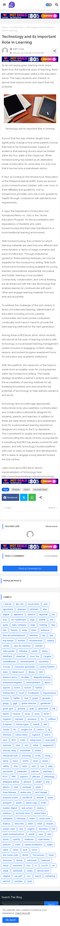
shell (39, 824)
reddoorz (7, 813)
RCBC (44, 803)
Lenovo (40, 729)
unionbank (18, 871)
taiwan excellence (33, 845)
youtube (18, 881)
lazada (6, 729)
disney (31, 672)
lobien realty (21, 735)
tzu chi (44, 865)
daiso (5, 672)
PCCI (5, 777)
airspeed (21, 609)
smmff (31, 834)
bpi (43, 635)
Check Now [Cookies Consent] (21, 913)
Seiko (32, 818)
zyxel (29, 881)
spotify (16, 839)
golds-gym (8, 709)
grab (32, 709)
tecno (34, 850)
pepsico (24, 777)
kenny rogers (22, 724)
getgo (6, 703)
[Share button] (40, 497)
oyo (42, 766)
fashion (38, 688)
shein (30, 824)
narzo (15, 761)
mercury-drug (9, 750)
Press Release (9, 792)
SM (53, 829)
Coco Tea (34, 656)
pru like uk (27, 797)
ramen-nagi (31, 803)
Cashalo (39, 646)
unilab (5, 871)
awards (42, 620)
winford (6, 881)
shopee (49, 824)
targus (50, 845)
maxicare (7, 745)
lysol (5, 740)
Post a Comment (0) (30, 568)
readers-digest (10, 808)
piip (48, 782)
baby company (19, 625)
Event (17, 688)
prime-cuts (25, 792)
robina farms (40, 813)
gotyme (21, 709)
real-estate (27, 808)
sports (6, 839)
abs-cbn (20, 604)
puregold (7, 803)
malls (22, 740)
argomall (43, 614)
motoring (26, 756)
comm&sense (9, 662)
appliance (18, 614)
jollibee (52, 719)
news (26, 489)
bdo (5, 630)
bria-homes (8, 641)
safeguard (7, 818)
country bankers (47, 667)
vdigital (6, 876)
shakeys (6, 824)
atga (32, 620)
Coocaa (6, 667)
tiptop (19, 860)
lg (49, 729)
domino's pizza (10, 677)
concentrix (44, 662)
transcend (31, 860)
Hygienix (7, 719)
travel (5, 865)
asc (53, 614)
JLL (42, 719)
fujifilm (16, 698)
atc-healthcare (18, 620)
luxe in (47, 735)
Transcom (45, 860)
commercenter (27, 662)
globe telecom (29, 703)
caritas (6, 646)
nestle (25, 761)
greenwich (43, 709)
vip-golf (18, 876)
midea (38, 750)
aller (45, 609)
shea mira (19, 824)
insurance (32, 719)
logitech (36, 735)
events (27, 688)
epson (48, 682)
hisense (16, 714)
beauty (14, 630)
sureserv (7, 845)
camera (50, 641)
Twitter (24, 497)
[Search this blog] (23, 904)
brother (21, 641)
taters (16, 850)
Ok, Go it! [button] (11, 920)
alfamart (34, 609)
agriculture (8, 609)
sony (41, 834)
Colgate (47, 656)
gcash (35, 698)
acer (46, 604)
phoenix (27, 782)
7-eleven (7, 604)
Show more (51, 526)
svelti (17, 845)
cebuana (23, 651)
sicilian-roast (9, 829)
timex (51, 855)
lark (45, 724)
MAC (14, 740)
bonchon (34, 635)
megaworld (48, 745)
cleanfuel (20, 656)
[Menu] (4, 4)
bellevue (45, 630)
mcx (26, 745)
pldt (16, 787)
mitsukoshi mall (10, 756)
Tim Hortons (38, 855)
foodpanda (33, 693)
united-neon (43, 871)
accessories (33, 604)
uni (53, 865)
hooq (37, 714)
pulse (50, 797)
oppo (24, 766)
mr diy (38, 756)
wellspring (50, 876)
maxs (18, 745)
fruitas (6, 698)
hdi (53, 709)
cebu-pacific (9, 651)
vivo (29, 876)
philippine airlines (11, 782)
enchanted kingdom (12, 682)
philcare (36, 777)
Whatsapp (32, 497)
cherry (45, 651)
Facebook (12, 497)
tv (36, 865)
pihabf (39, 782)
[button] (49, 4)
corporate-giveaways (24, 667)
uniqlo (30, 871)
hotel (46, 714)
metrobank (25, 750)
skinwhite (43, 829)
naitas (5, 761)
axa (51, 620)
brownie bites (36, 641)
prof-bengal (41, 792)
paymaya (47, 771)
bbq (53, 625)
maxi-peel (50, 740)
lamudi (36, 724)
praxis (38, 787)
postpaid (27, 787)
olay (16, 766)
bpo (51, 635)
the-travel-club (10, 855)
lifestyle (16, 489)
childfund (7, 656)
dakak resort (18, 672)
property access (10, 797)
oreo (34, 766)
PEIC (14, 777)
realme (40, 808)
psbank (40, 797)
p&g (50, 766)
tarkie (5, 850)
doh (41, 672)
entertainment (33, 682)
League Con (26, 729)
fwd (26, 698)
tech (25, 850)
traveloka (17, 865)
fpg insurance (49, 693)
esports (6, 688)
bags (33, 625)
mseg (47, 756)
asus (5, 620)
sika (21, 829)
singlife (31, 829)
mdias (35, 745)
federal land (9, 693)
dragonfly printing (41, 677)
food (21, 693)
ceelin (34, 651)
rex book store (17, 27)
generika (46, 698)
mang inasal (35, 740)
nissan (45, 761)
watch (38, 876)
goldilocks (45, 703)
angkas (6, 614)
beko (34, 630)
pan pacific (8, 771)
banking (43, 625)
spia (49, 834)
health (6, 714)
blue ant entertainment (14, 635)
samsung (21, 818)
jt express (7, 724)
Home (5, 27)
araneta (31, 614)
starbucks (29, 839)
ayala (5, 625)
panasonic (22, 771)
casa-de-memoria (22, 646)
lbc (14, 729)
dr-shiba (25, 677)
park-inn (35, 771)
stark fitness (44, 839)
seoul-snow (44, 818)
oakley (6, 766)
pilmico (6, 787)
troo (28, 865)
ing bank (19, 719)
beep (24, 630)
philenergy (49, 777)
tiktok (25, 855)
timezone (7, 860)
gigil (15, 703)
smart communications (13, 834)
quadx (19, 803)
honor (27, 714)
